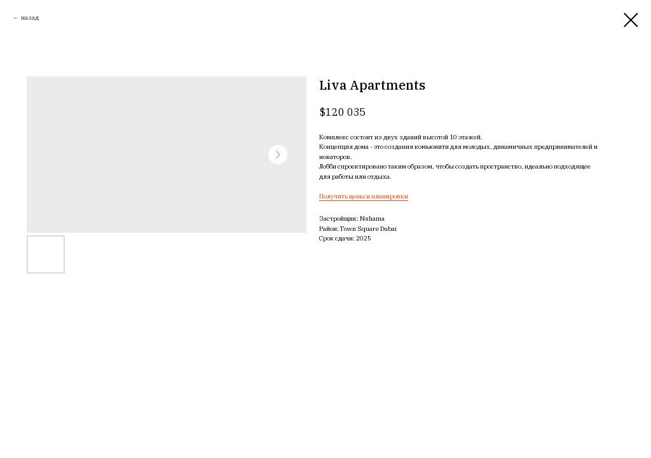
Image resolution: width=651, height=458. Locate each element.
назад (30, 17)
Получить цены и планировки (363, 196)
